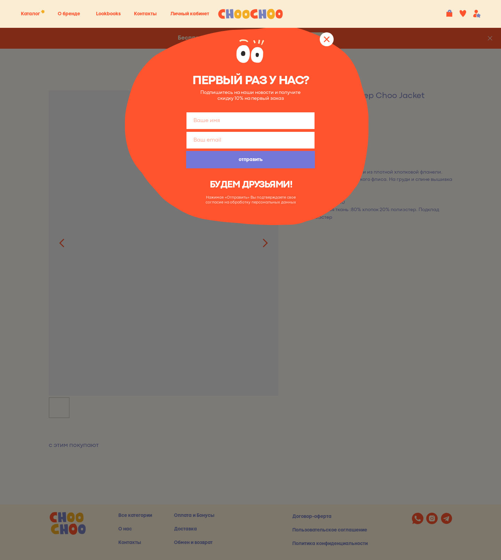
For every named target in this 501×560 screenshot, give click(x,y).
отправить (251, 160)
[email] (250, 140)
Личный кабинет (189, 14)
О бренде (69, 14)
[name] (250, 120)
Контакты (145, 14)
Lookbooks (108, 14)
